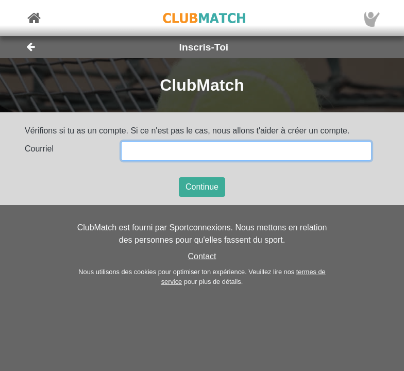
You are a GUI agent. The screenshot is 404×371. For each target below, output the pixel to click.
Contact (202, 256)
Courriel (39, 148)
